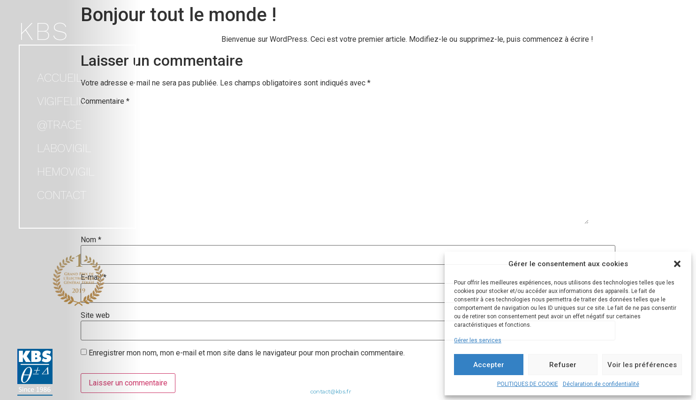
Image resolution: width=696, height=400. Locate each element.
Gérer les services (477, 340)
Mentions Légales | (270, 383)
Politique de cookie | (325, 383)
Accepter (488, 365)
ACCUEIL (59, 78)
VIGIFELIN (61, 101)
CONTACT (61, 195)
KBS (44, 31)
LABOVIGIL (64, 148)
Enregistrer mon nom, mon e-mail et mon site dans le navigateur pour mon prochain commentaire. (247, 353)
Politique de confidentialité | (392, 383)
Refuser (562, 365)
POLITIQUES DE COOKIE (527, 384)
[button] (677, 264)
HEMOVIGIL (65, 171)
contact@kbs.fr (331, 391)
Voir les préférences (642, 365)
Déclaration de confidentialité (601, 384)
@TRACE (59, 124)
